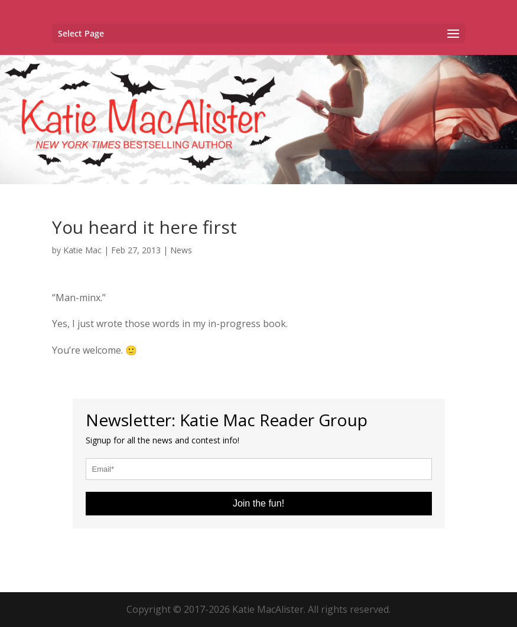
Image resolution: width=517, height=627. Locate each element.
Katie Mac (82, 250)
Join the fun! (258, 503)
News (181, 250)
